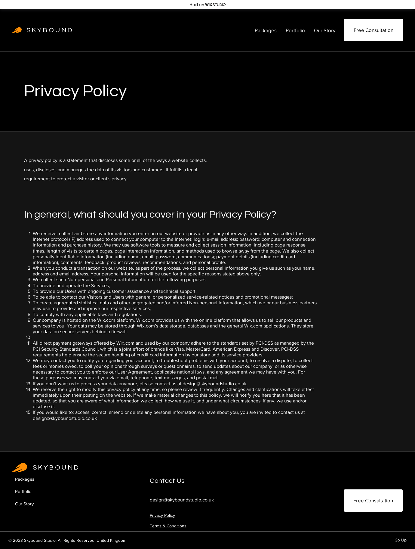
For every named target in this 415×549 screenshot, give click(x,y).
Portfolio (23, 491)
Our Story (24, 503)
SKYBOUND (50, 30)
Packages (24, 479)
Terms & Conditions (168, 525)
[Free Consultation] (373, 30)
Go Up (401, 540)
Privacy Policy (162, 515)
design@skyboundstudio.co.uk (215, 383)
